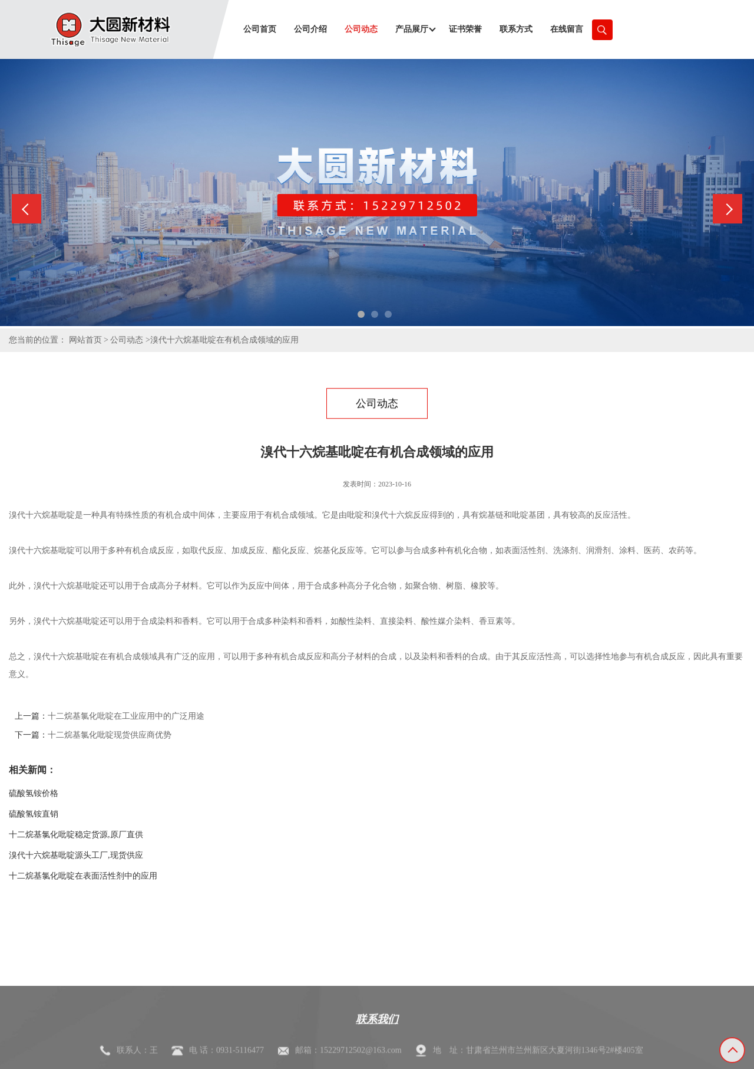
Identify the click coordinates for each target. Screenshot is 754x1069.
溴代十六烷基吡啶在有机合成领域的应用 (224, 339)
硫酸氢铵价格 (33, 793)
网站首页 (85, 339)
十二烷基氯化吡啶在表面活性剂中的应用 (83, 875)
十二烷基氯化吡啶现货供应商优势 (109, 735)
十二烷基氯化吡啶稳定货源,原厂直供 (76, 834)
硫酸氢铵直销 (33, 814)
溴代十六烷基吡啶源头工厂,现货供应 (76, 855)
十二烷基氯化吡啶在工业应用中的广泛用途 (126, 716)
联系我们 (377, 1046)
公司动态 (126, 339)
